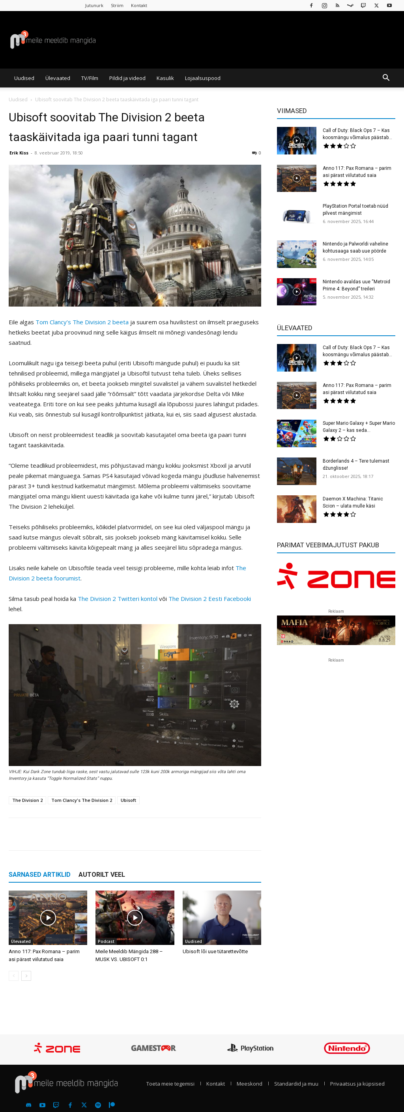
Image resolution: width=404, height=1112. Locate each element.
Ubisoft (128, 800)
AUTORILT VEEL (102, 874)
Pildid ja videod (127, 78)
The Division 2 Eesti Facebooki (209, 598)
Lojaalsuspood (203, 78)
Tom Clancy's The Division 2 (81, 800)
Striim (117, 5)
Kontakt (139, 5)
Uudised (24, 78)
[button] (385, 78)
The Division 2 (27, 800)
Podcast (106, 941)
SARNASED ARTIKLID (40, 874)
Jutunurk (94, 5)
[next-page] (26, 976)
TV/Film (89, 78)
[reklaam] (336, 579)
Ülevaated (57, 78)
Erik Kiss (18, 153)
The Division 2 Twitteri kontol (117, 598)
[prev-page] (14, 976)
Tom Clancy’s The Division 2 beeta (82, 322)
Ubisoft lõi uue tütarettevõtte (215, 951)
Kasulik (165, 78)
